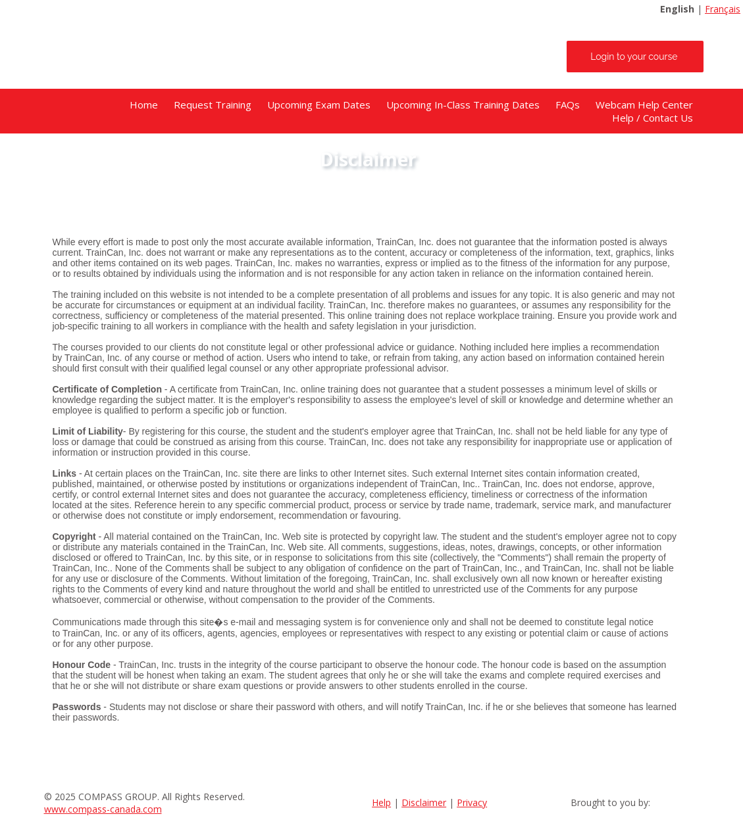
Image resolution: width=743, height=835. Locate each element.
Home (144, 104)
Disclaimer (423, 802)
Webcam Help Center (644, 104)
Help (381, 802)
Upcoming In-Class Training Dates (463, 104)
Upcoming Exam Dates (319, 104)
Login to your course (633, 56)
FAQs (567, 104)
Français (722, 9)
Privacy (472, 802)
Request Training (212, 104)
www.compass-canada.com (103, 809)
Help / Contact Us (652, 117)
